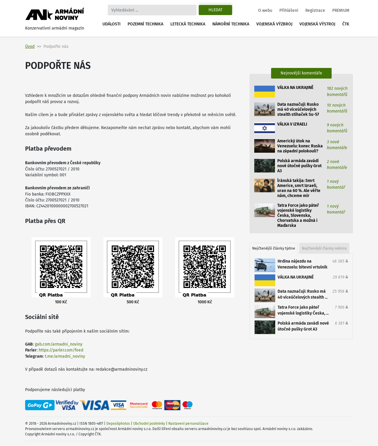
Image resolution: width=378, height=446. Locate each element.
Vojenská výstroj (317, 24)
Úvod (30, 46)
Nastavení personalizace (188, 423)
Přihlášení (288, 10)
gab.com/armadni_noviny (58, 344)
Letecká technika (187, 24)
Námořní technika (230, 24)
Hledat (215, 9)
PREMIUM (340, 10)
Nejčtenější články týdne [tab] (273, 248)
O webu (265, 10)
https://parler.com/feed (61, 350)
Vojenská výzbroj (274, 24)
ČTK (345, 24)
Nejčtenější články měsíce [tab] (324, 248)
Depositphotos (118, 423)
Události (111, 24)
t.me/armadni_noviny (65, 356)
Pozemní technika (145, 24)
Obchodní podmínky (149, 423)
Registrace (315, 10)
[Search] (152, 10)
